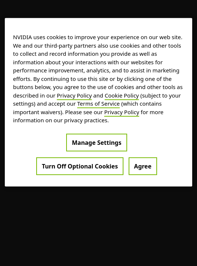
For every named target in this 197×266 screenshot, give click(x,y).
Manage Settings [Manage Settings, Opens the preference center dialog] (96, 142)
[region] (98, 102)
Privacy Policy (74, 95)
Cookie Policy (122, 95)
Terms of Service (98, 103)
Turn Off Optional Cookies (80, 166)
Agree (143, 166)
